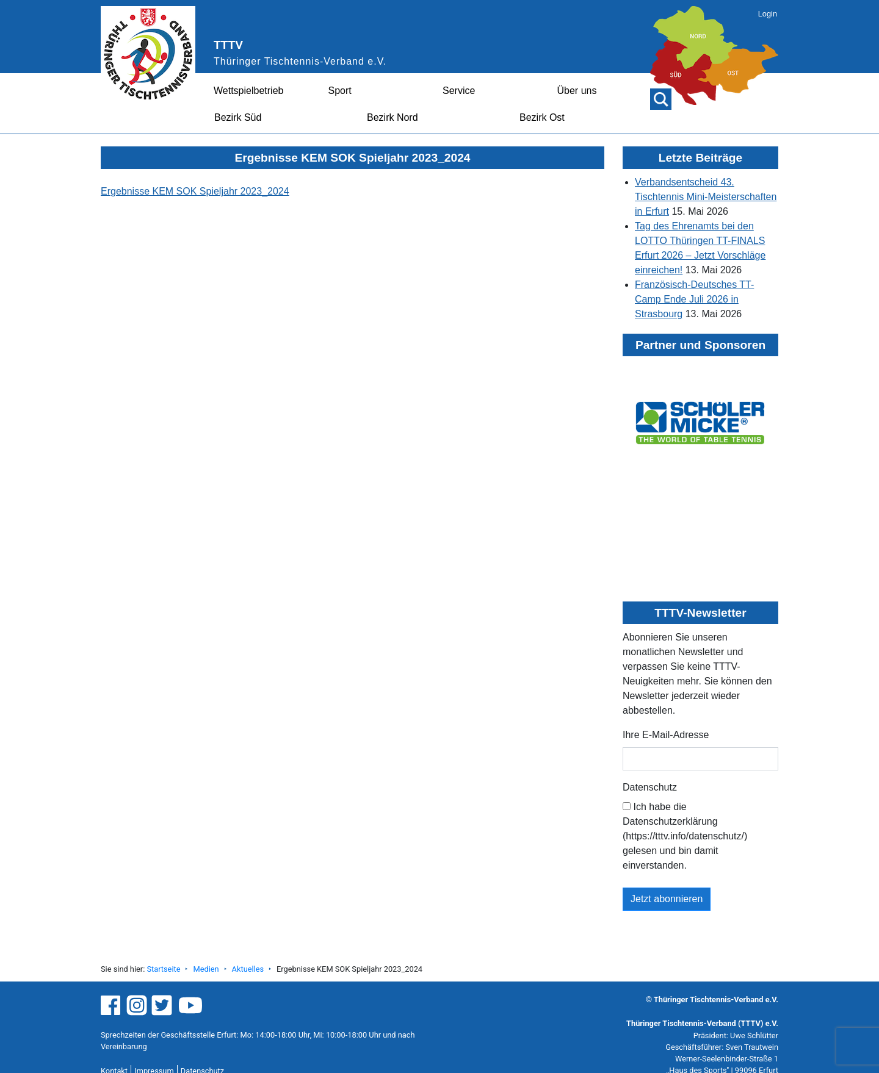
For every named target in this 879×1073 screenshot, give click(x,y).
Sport (340, 90)
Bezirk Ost (542, 117)
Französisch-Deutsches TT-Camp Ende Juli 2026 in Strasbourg (694, 299)
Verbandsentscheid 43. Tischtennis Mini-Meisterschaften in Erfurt (705, 197)
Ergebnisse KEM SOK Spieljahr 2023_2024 (195, 191)
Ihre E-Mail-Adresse (666, 735)
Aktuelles (248, 969)
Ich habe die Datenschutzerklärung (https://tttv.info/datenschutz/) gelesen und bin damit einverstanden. (685, 836)
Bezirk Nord (392, 117)
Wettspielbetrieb (248, 90)
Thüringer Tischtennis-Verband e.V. (300, 61)
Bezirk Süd (237, 117)
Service (459, 90)
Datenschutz (650, 787)
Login (767, 13)
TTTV (228, 44)
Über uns (577, 90)
